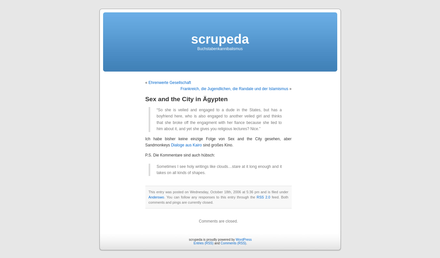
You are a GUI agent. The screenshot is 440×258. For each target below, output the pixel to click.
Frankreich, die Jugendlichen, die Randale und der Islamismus (234, 89)
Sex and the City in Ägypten (186, 99)
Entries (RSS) (203, 243)
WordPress (244, 239)
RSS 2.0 (263, 197)
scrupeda (220, 39)
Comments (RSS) (233, 243)
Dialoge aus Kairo (186, 145)
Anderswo (156, 197)
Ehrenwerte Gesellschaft (170, 82)
